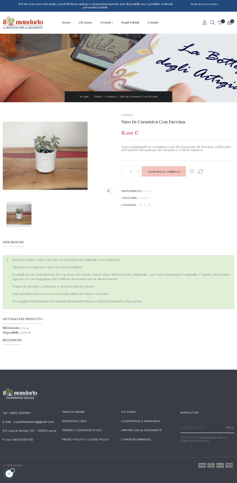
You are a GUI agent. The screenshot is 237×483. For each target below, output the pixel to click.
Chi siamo (128, 412)
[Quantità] (130, 171)
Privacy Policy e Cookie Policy (85, 439)
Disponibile (11, 332)
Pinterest (149, 205)
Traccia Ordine (73, 412)
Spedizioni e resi (74, 421)
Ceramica (127, 114)
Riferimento (11, 328)
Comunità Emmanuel (136, 439)
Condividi (140, 205)
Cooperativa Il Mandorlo (140, 421)
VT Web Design (12, 465)
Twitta (145, 205)
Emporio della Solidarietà (141, 430)
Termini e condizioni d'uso (82, 430)
